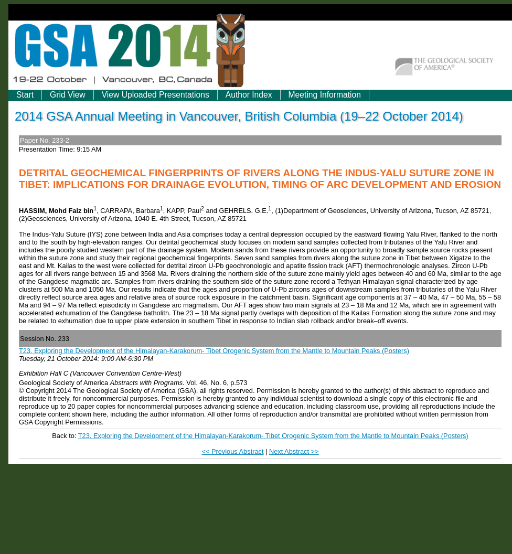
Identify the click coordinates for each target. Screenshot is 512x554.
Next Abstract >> (294, 451)
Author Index (249, 94)
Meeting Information (325, 94)
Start (25, 94)
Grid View (68, 94)
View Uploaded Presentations (155, 94)
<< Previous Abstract (232, 451)
